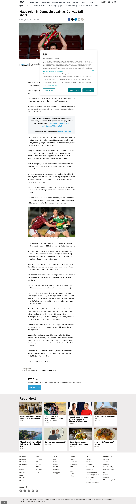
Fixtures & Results (39, 6)
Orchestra (72, 459)
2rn (104, 472)
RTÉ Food (22, 478)
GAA (28, 6)
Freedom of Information (92, 482)
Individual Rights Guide (92, 475)
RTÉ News (39, 469)
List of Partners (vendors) (50, 85)
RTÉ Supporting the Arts (109, 480)
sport (21, 6)
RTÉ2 (37, 467)
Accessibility (89, 464)
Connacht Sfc (35, 370)
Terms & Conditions (91, 472)
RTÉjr (37, 472)
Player (83, 2)
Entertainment (45, 2)
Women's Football (92, 6)
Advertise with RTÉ (108, 469)
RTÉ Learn (22, 472)
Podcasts (55, 462)
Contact (88, 459)
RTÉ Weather (73, 462)
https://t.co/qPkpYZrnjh (61, 123)
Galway (49, 370)
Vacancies (106, 464)
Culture (68, 2)
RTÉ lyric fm (56, 469)
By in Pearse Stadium (30, 64)
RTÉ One (38, 464)
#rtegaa (50, 123)
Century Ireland (74, 464)
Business (55, 2)
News (32, 2)
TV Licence (106, 462)
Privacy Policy (90, 477)
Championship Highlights (55, 6)
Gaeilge (75, 2)
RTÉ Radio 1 (56, 464)
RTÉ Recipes (22, 480)
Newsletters (106, 477)
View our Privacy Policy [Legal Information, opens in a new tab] (57, 71)
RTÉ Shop (72, 467)
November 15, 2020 (64, 131)
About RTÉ (106, 459)
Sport (37, 2)
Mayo (55, 370)
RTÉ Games (22, 459)
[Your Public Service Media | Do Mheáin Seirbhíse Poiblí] (22, 500)
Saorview (105, 475)
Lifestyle (62, 2)
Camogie (82, 6)
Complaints (89, 469)
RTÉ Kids (72, 473)
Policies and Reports (91, 467)
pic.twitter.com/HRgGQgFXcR (52, 126)
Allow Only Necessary (74, 90)
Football (68, 6)
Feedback (89, 462)
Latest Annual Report (109, 467)
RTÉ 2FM (55, 467)
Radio (92, 2)
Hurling (74, 6)
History (21, 467)
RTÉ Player (39, 459)
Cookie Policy (90, 480)
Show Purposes (49, 90)
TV (37, 462)
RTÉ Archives (22, 462)
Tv (87, 2)
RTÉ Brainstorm (23, 464)
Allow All (88, 90)
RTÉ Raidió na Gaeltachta (56, 473)
